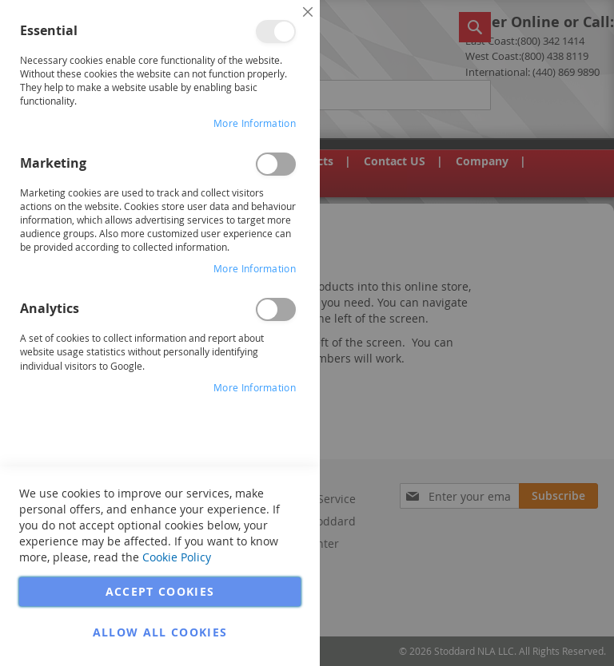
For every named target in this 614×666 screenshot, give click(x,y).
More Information (254, 123)
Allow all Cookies (160, 632)
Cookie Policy (176, 557)
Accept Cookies (160, 591)
